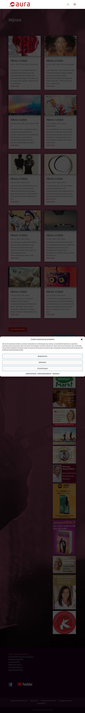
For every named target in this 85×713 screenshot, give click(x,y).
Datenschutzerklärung (44, 373)
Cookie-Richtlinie (31, 373)
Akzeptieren (42, 356)
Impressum (55, 373)
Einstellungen (42, 368)
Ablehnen (42, 362)
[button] (82, 339)
